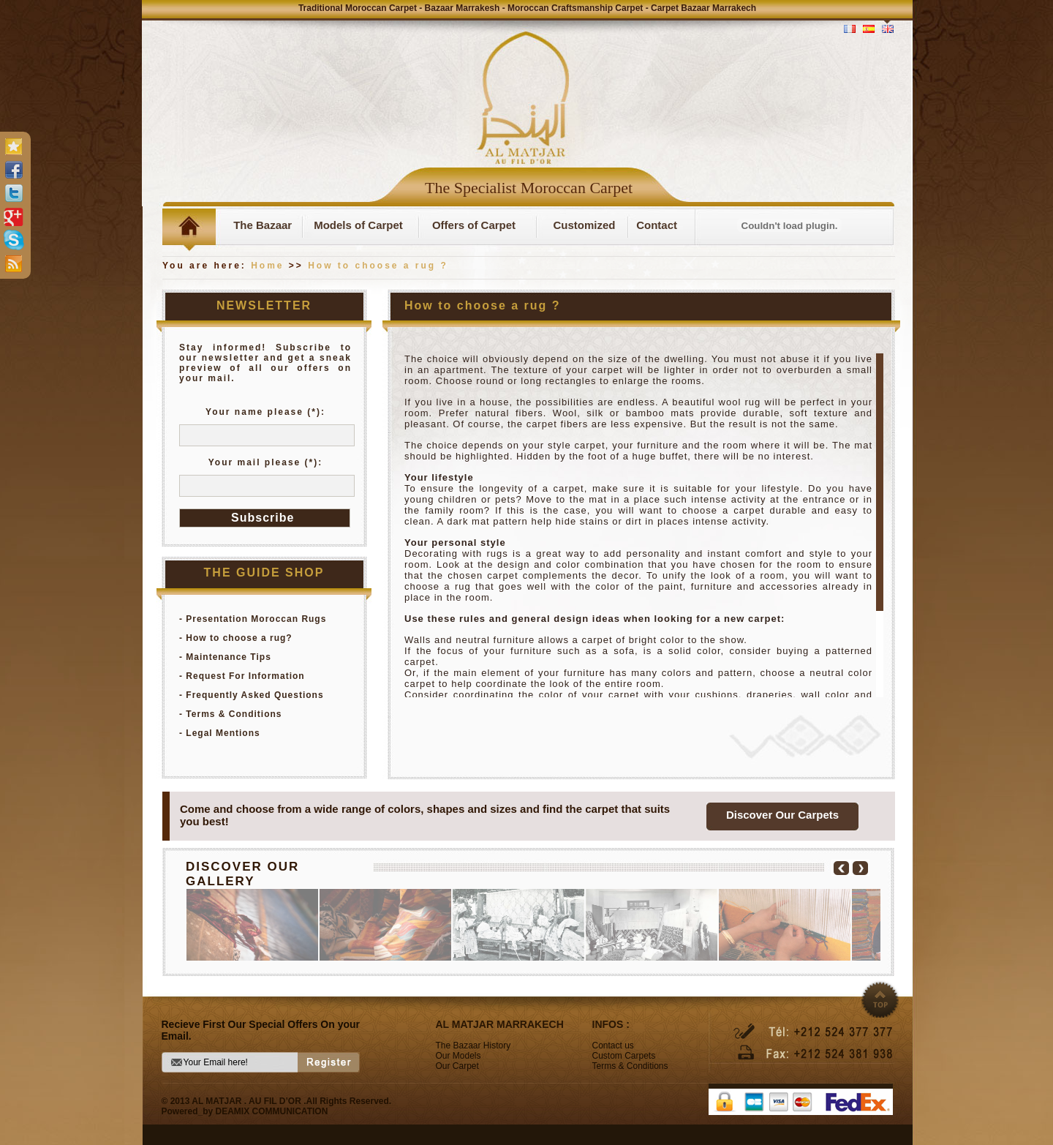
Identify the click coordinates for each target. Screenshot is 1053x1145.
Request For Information (245, 676)
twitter (13, 193)
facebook (13, 170)
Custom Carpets (624, 1056)
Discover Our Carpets (782, 814)
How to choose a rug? (239, 638)
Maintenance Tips (228, 657)
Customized (584, 225)
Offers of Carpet (474, 225)
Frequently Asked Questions (254, 695)
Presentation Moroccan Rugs (256, 619)
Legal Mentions (223, 733)
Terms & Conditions (234, 714)
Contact (656, 225)
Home (267, 265)
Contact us (613, 1045)
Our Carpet (457, 1066)
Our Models (458, 1056)
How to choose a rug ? (378, 265)
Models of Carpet (358, 225)
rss (13, 263)
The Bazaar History (473, 1045)
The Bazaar (259, 225)
